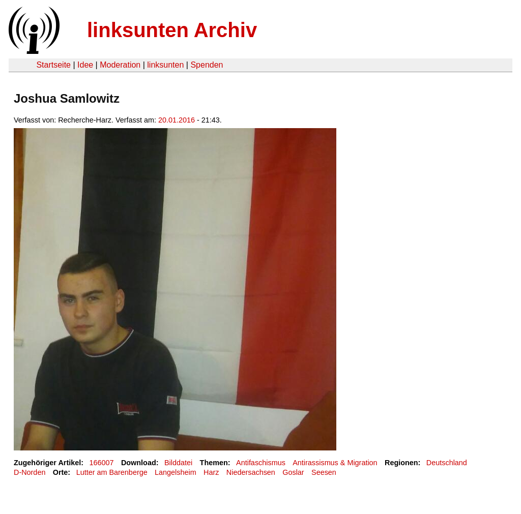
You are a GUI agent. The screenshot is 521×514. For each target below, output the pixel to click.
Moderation (120, 65)
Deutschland (446, 463)
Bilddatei (178, 463)
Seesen (323, 472)
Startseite (53, 65)
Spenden (206, 65)
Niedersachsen (250, 472)
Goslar (293, 472)
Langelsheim (175, 472)
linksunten (165, 65)
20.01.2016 (176, 120)
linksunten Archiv (172, 30)
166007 (102, 463)
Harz (211, 472)
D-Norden (29, 472)
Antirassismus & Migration (335, 463)
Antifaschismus (260, 463)
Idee (85, 65)
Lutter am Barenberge (112, 472)
